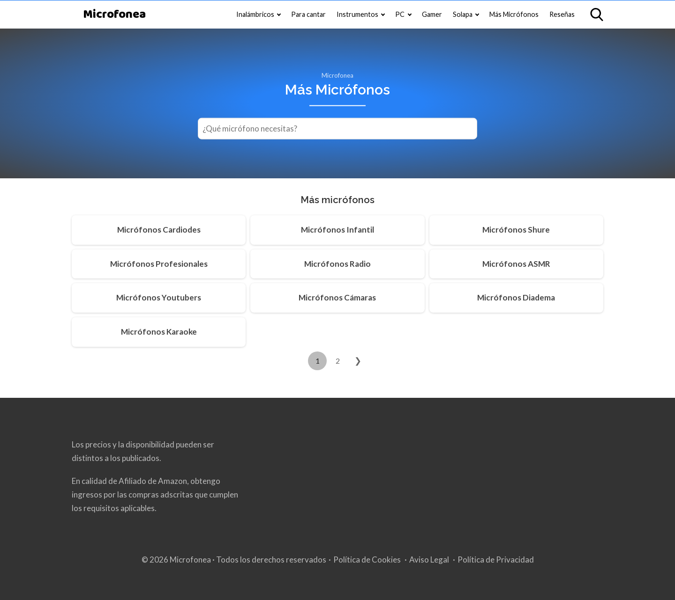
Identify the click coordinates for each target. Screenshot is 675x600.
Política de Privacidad (496, 559)
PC (400, 14)
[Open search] (596, 14)
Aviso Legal (429, 559)
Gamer (432, 14)
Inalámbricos (255, 14)
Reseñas (562, 14)
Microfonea (114, 15)
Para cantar (308, 14)
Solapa (462, 14)
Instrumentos (357, 14)
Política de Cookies (367, 559)
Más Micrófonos (514, 14)
